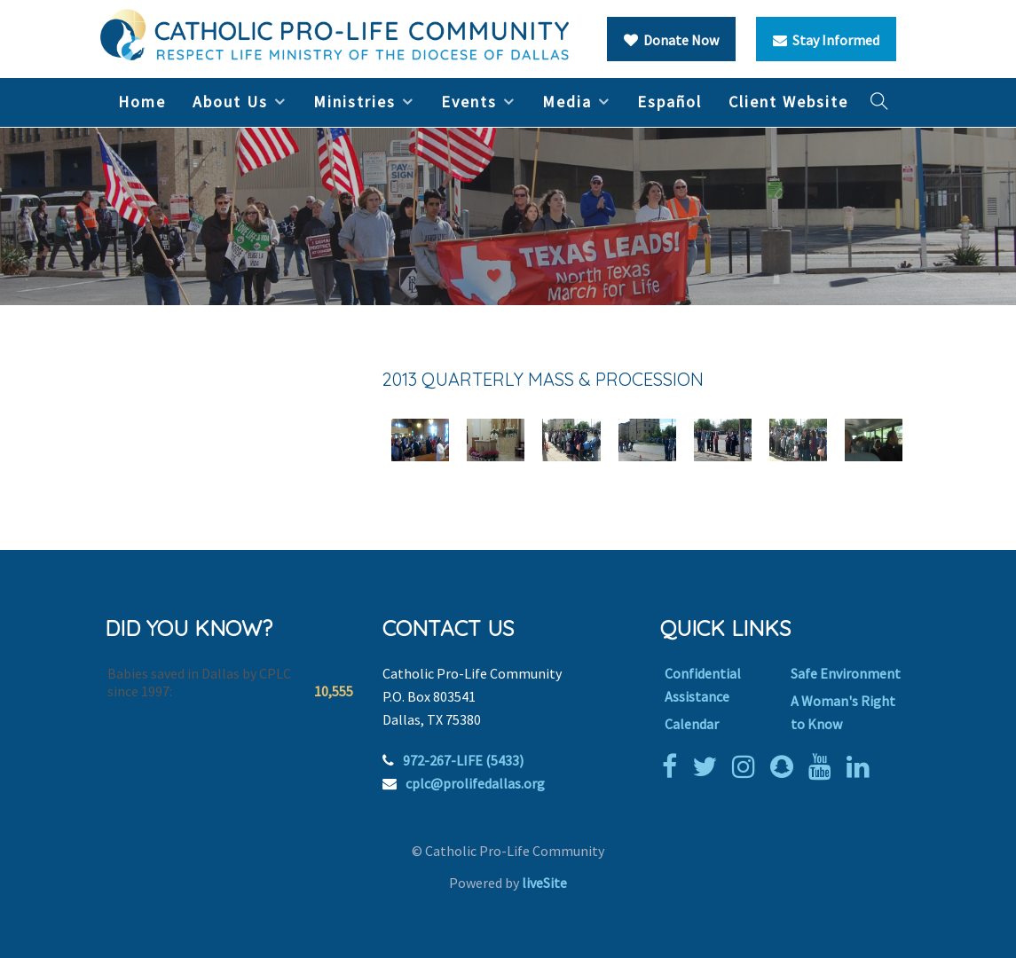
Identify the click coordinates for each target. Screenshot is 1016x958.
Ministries (354, 101)
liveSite (544, 882)
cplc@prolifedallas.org (475, 783)
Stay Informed (826, 40)
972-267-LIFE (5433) (463, 760)
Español (669, 101)
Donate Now (671, 40)
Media (567, 101)
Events (469, 101)
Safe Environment (846, 673)
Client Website (788, 101)
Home (142, 101)
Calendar (692, 724)
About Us (230, 101)
